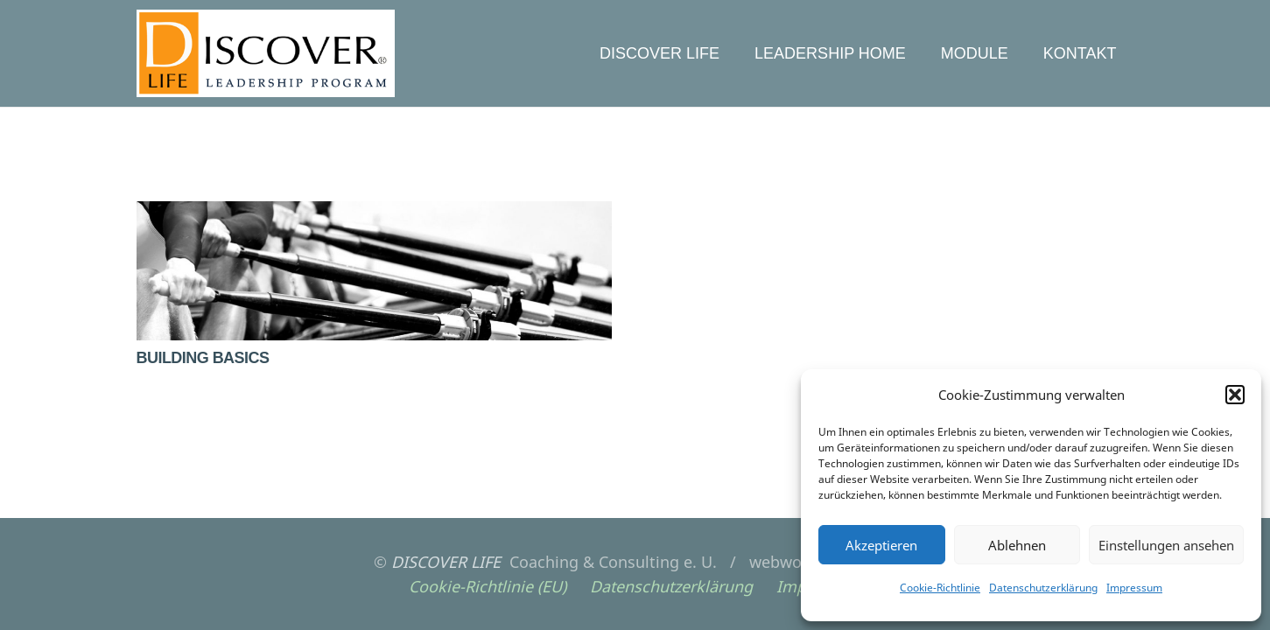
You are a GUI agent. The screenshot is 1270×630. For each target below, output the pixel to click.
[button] (1235, 394)
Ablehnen (1017, 545)
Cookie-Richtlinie (940, 587)
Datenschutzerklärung (1043, 587)
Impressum (1134, 587)
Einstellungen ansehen (1166, 545)
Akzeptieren (881, 545)
